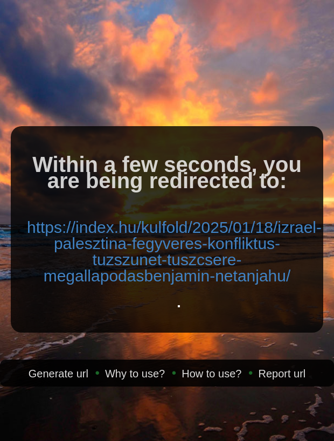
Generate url (58, 374)
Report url (281, 374)
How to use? (211, 374)
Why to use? (135, 374)
